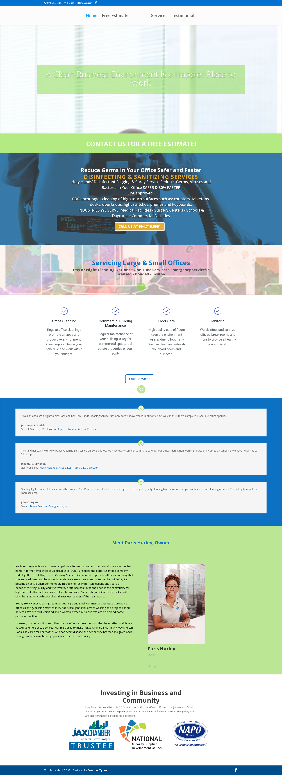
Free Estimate (115, 16)
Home (91, 16)
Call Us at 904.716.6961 (140, 226)
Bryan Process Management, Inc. (49, 506)
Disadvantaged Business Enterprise (160, 711)
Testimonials (184, 16)
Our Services (139, 378)
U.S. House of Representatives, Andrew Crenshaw (70, 429)
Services (159, 16)
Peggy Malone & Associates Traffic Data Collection (68, 467)
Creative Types (97, 770)
